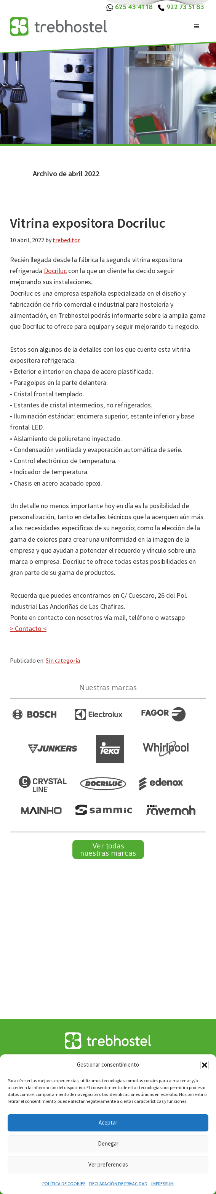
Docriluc (55, 270)
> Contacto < (28, 628)
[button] (204, 1065)
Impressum (162, 1183)
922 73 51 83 (181, 7)
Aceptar (108, 1122)
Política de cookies (63, 1183)
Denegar (108, 1143)
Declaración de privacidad (118, 1183)
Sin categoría (63, 660)
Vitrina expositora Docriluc (87, 223)
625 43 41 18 (129, 7)
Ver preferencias (108, 1164)
